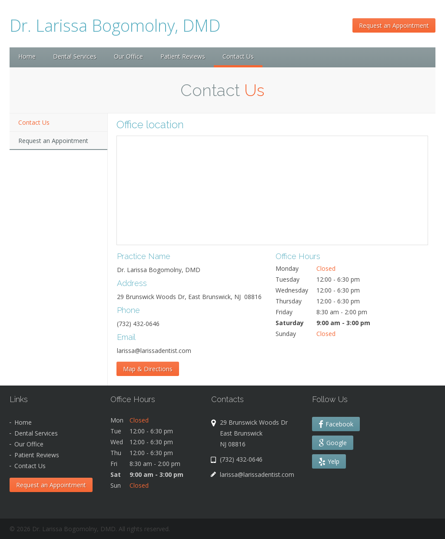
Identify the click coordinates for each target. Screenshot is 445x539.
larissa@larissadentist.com (257, 474)
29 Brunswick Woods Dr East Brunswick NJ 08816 (255, 433)
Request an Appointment (394, 25)
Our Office (128, 56)
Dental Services (74, 56)
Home (27, 56)
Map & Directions (148, 369)
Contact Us (34, 122)
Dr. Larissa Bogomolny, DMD (115, 25)
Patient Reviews (182, 56)
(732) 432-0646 (241, 459)
